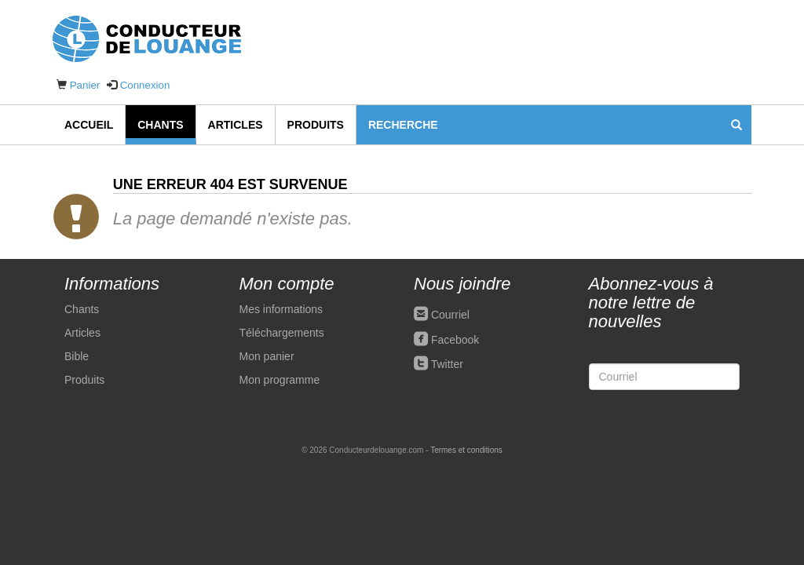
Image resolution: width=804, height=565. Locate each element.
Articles (235, 124)
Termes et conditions (466, 450)
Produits (315, 124)
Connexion (145, 85)
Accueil (88, 124)
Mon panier (266, 356)
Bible (76, 356)
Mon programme (279, 380)
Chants (160, 124)
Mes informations (281, 309)
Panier (85, 85)
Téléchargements (281, 332)
